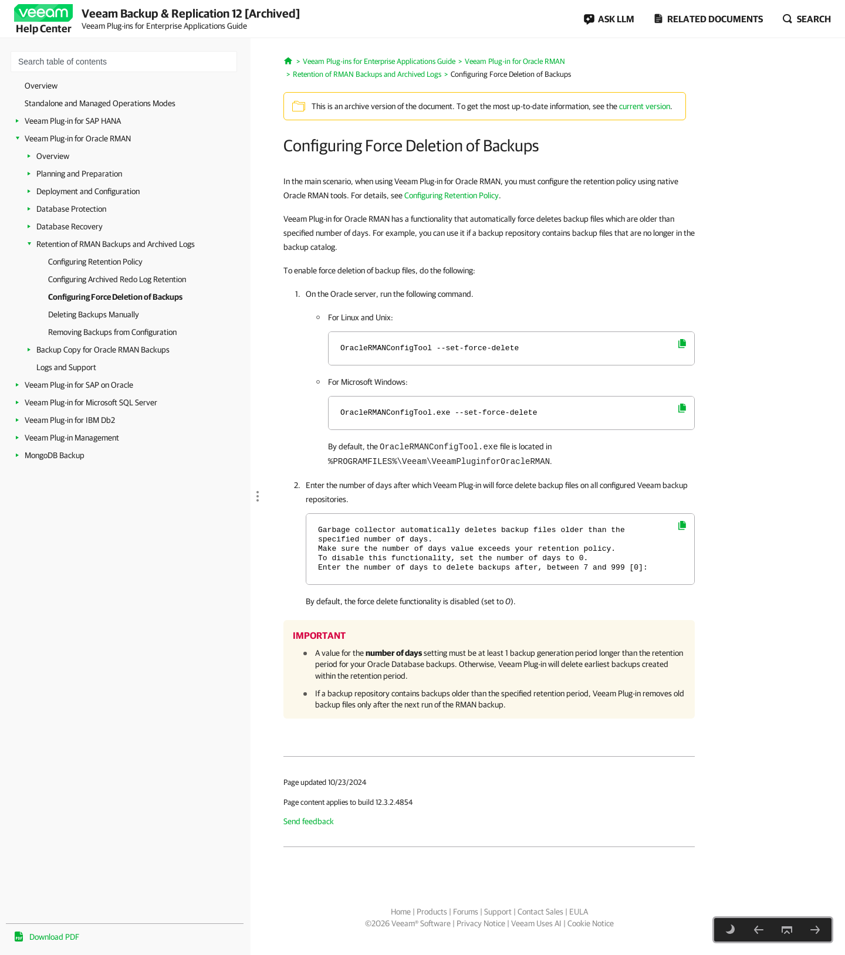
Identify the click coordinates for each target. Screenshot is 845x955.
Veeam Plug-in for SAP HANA (73, 121)
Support (498, 911)
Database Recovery (69, 226)
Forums (465, 911)
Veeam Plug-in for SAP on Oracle (79, 385)
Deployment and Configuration (88, 191)
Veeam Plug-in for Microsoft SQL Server (91, 402)
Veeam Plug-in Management (72, 437)
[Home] (288, 60)
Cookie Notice (590, 923)
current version (644, 106)
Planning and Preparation (79, 173)
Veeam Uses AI (536, 923)
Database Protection (71, 209)
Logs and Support (66, 367)
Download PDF (54, 937)
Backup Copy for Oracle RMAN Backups (103, 349)
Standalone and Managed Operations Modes (100, 103)
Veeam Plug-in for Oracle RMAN (78, 138)
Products (432, 911)
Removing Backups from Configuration (112, 332)
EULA (578, 911)
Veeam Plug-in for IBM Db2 (70, 420)
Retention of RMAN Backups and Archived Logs (115, 244)
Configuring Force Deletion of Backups (115, 297)
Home (401, 911)
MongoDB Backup (54, 455)
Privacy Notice (481, 923)
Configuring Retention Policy (95, 261)
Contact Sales (540, 911)
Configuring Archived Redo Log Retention (117, 279)
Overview (41, 85)
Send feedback (308, 821)
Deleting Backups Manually (93, 314)
